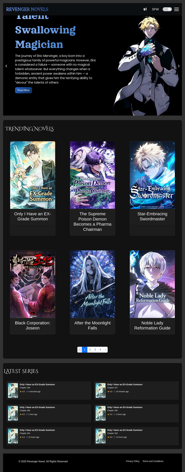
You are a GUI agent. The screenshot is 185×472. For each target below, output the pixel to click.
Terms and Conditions (153, 461)
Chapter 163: (112, 433)
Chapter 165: (112, 410)
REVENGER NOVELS (27, 9)
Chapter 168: (25, 388)
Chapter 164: (25, 433)
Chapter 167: (112, 388)
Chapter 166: (25, 410)
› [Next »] (105, 349)
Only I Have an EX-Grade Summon (37, 384)
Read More (24, 90)
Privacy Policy (132, 461)
